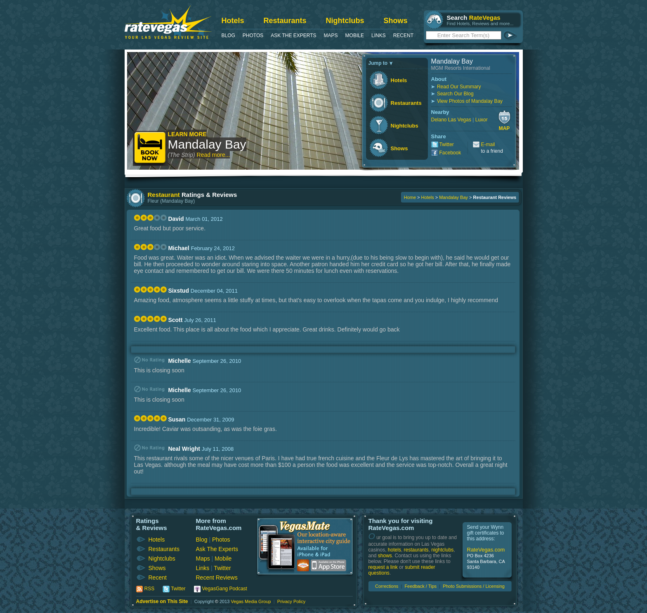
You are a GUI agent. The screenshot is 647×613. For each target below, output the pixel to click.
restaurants (416, 550)
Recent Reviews (217, 577)
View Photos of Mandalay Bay (470, 101)
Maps (331, 35)
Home (410, 197)
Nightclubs (345, 21)
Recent (403, 35)
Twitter (446, 144)
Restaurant (164, 194)
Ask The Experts (293, 35)
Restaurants (285, 21)
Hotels (233, 21)
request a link (383, 567)
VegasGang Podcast (224, 589)
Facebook (450, 153)
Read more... (213, 154)
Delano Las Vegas (451, 120)
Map (504, 128)
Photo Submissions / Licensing (474, 586)
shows (385, 556)
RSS (149, 589)
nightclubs (442, 550)
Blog (228, 35)
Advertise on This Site (162, 601)
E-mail (488, 144)
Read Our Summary (459, 87)
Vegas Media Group (251, 601)
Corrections (386, 586)
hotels (394, 550)
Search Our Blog (455, 94)
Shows (396, 21)
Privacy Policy (291, 601)
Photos (253, 35)
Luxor (481, 120)
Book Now (150, 148)
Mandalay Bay (207, 144)
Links (378, 35)
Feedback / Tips (420, 586)
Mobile (354, 35)
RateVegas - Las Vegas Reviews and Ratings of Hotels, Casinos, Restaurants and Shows (168, 22)
